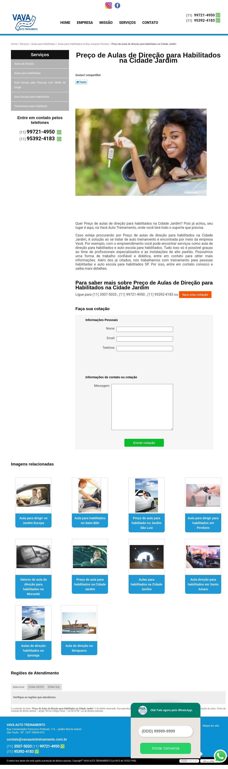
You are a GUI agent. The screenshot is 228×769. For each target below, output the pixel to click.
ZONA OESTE (36, 687)
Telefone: (138, 348)
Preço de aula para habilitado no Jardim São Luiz (147, 522)
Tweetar (81, 82)
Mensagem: (133, 407)
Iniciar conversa (165, 748)
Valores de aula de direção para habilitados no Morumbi (33, 587)
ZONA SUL (54, 687)
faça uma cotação (195, 294)
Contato (150, 23)
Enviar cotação (144, 442)
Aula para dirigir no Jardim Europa (33, 520)
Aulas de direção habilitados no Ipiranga (33, 650)
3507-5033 (23, 746)
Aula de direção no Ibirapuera (79, 648)
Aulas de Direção (24, 63)
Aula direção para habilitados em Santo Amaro (203, 584)
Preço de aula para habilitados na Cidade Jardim (90, 584)
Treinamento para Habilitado (31, 106)
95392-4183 (204, 20)
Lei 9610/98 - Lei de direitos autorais (85, 711)
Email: (140, 339)
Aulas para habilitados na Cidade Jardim (147, 584)
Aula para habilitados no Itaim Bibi (90, 520)
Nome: (139, 329)
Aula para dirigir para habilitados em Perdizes (203, 522)
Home (65, 23)
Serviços (127, 23)
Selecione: (19, 687)
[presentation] (113, 364)
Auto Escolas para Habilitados (32, 96)
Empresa (85, 23)
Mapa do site (211, 725)
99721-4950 (204, 15)
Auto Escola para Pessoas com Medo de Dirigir (40, 85)
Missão (106, 23)
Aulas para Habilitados (27, 73)
